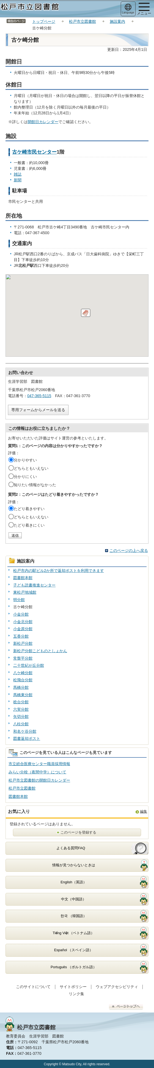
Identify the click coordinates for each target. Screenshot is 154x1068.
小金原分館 (22, 629)
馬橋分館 (21, 687)
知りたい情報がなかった (35, 485)
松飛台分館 (22, 680)
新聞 (17, 180)
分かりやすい (25, 460)
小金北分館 (22, 621)
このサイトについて (33, 986)
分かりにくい (25, 476)
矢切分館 (21, 716)
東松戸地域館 (24, 592)
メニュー (144, 9)
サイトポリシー (73, 986)
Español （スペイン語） (73, 950)
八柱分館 (21, 724)
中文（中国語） (73, 899)
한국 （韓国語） (74, 916)
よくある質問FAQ (70, 848)
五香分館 (21, 636)
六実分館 (21, 709)
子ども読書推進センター (34, 585)
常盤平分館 (22, 658)
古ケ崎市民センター (34, 152)
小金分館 (21, 614)
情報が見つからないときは (73, 865)
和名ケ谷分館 (24, 731)
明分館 (19, 599)
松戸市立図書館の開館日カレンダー (39, 780)
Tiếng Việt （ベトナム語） (74, 933)
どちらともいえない (31, 468)
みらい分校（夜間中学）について (37, 772)
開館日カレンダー (43, 122)
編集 (143, 811)
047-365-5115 (39, 396)
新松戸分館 (22, 643)
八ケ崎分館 (22, 673)
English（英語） (74, 882)
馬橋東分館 (22, 695)
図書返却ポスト (26, 738)
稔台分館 (21, 702)
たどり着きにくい (29, 525)
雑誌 (17, 174)
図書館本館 (22, 577)
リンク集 (76, 994)
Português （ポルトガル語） (74, 967)
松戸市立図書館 (82, 21)
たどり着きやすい (29, 509)
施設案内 (117, 21)
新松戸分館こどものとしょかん (40, 651)
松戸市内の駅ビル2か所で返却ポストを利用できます (58, 570)
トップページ (43, 21)
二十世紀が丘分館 (28, 665)
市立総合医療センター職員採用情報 (39, 764)
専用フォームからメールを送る (38, 410)
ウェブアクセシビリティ (117, 986)
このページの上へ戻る (128, 550)
